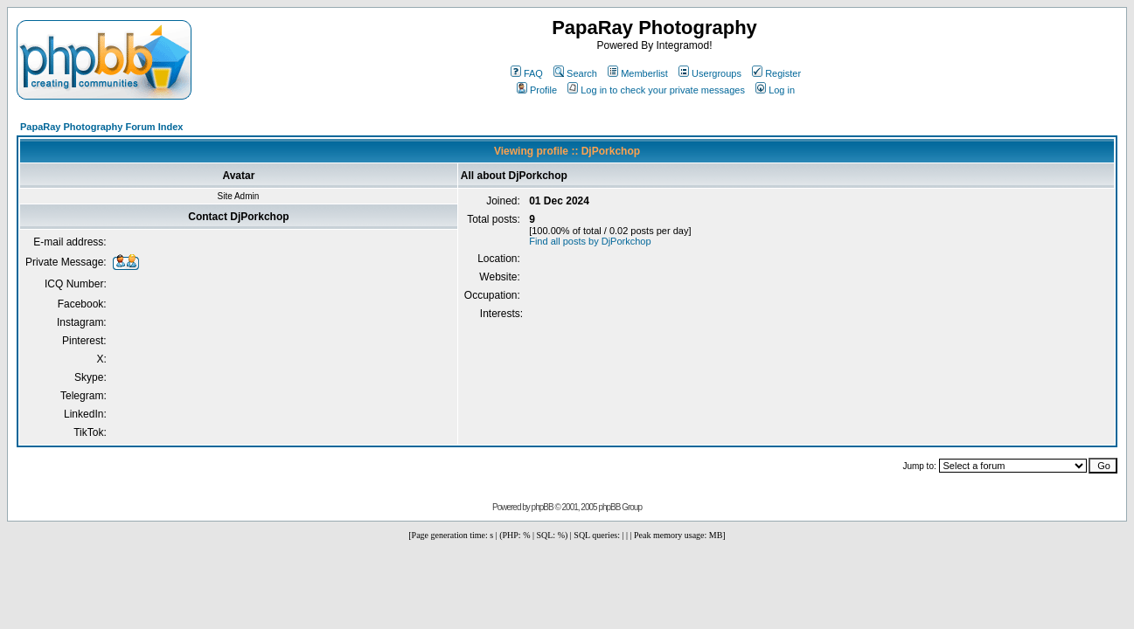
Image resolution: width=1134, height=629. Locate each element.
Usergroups (709, 73)
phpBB (542, 507)
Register (776, 73)
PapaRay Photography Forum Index (101, 126)
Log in (775, 90)
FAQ (527, 73)
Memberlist (638, 73)
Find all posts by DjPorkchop (589, 241)
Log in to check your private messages (656, 90)
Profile (537, 90)
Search (575, 73)
